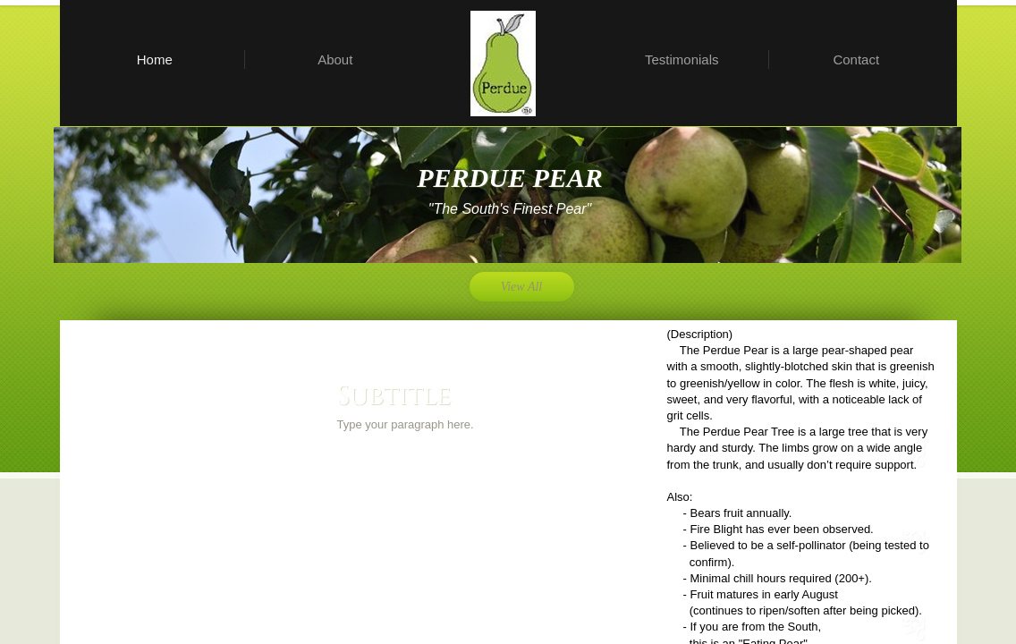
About (335, 59)
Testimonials (682, 59)
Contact (856, 59)
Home (155, 59)
